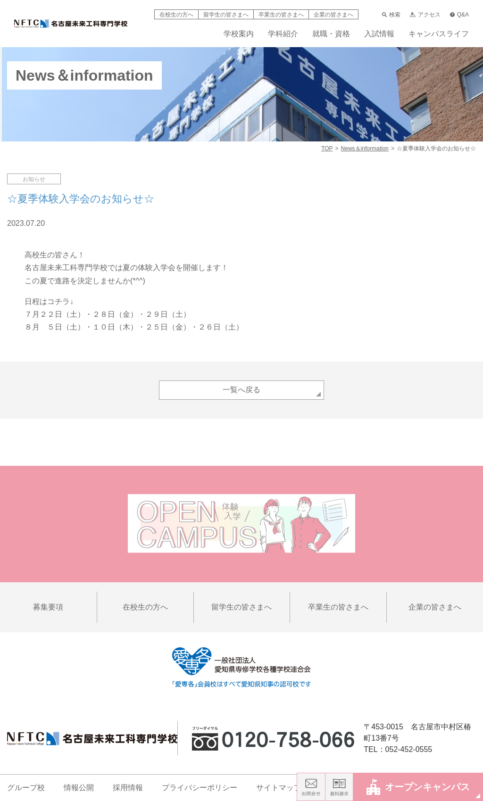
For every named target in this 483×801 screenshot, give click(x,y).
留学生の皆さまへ (226, 14)
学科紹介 (283, 34)
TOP (327, 148)
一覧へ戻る (241, 390)
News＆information (365, 148)
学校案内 (239, 34)
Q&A (459, 14)
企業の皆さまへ (333, 14)
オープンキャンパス (418, 786)
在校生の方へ (176, 14)
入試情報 (379, 34)
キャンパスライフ (438, 34)
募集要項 (48, 607)
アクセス (425, 14)
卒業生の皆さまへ (281, 14)
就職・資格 (331, 34)
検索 (391, 14)
